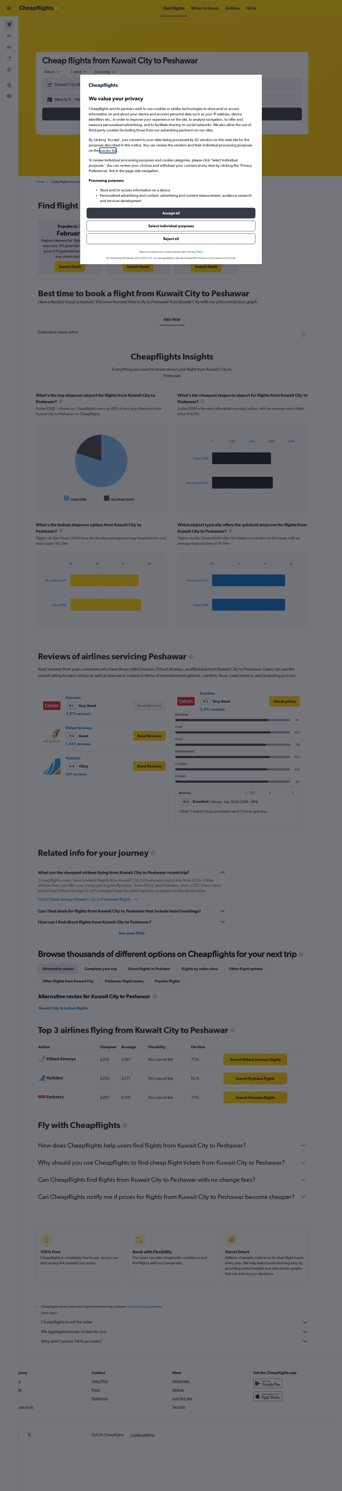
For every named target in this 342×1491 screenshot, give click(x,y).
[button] (171, 213)
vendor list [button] (108, 150)
